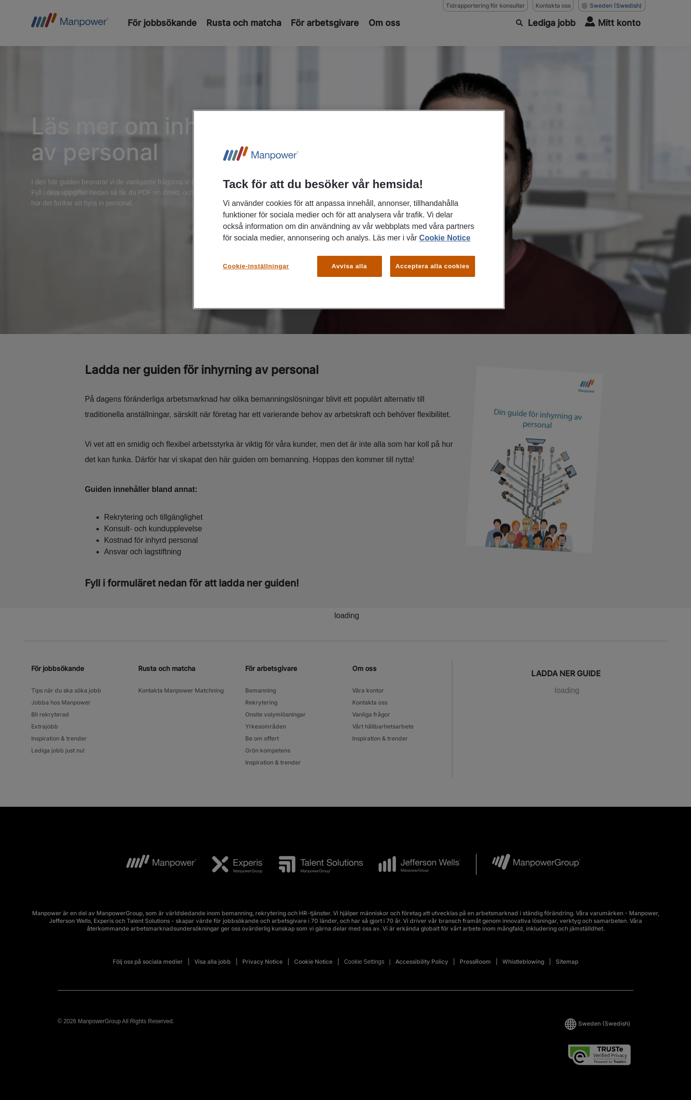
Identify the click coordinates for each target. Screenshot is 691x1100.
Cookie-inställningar (256, 266)
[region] (349, 209)
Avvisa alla (349, 266)
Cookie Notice (445, 238)
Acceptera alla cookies (432, 266)
